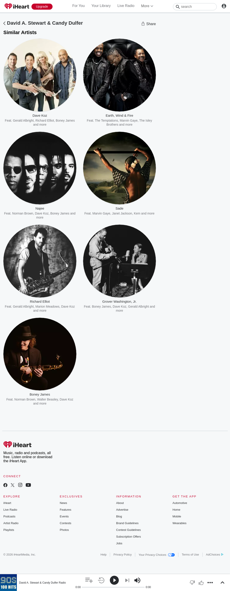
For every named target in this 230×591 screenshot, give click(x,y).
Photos (64, 530)
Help (104, 554)
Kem (137, 213)
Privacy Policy (122, 554)
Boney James (59, 213)
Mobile (176, 516)
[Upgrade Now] (42, 7)
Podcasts (9, 516)
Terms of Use (190, 554)
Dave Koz (42, 213)
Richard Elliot (44, 120)
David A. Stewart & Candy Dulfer (45, 23)
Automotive (179, 503)
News (63, 503)
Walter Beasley (47, 399)
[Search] (195, 6)
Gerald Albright (23, 120)
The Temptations (106, 120)
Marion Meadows (47, 306)
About (120, 503)
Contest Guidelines (128, 530)
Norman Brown (22, 213)
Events (64, 516)
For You (78, 6)
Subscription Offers (128, 536)
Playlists (8, 530)
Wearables (179, 523)
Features (65, 509)
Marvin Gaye (128, 120)
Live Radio (126, 6)
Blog (119, 516)
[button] (89, 580)
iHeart (7, 503)
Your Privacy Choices (157, 554)
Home (176, 509)
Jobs (119, 543)
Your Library (101, 6)
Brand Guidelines (127, 523)
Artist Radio (10, 523)
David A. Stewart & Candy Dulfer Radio (42, 582)
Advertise (122, 509)
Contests (65, 523)
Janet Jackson (122, 213)
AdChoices (214, 554)
